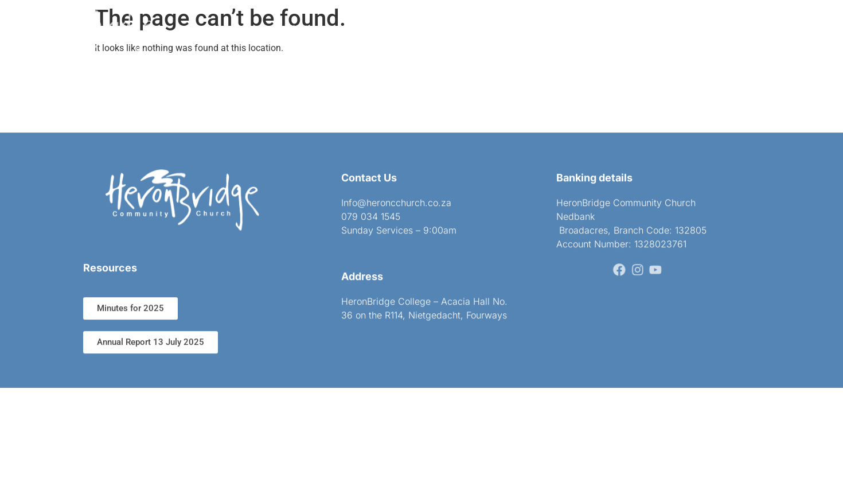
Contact (546, 25)
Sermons (491, 25)
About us (302, 25)
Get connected (367, 25)
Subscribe (601, 25)
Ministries (433, 25)
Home (252, 25)
